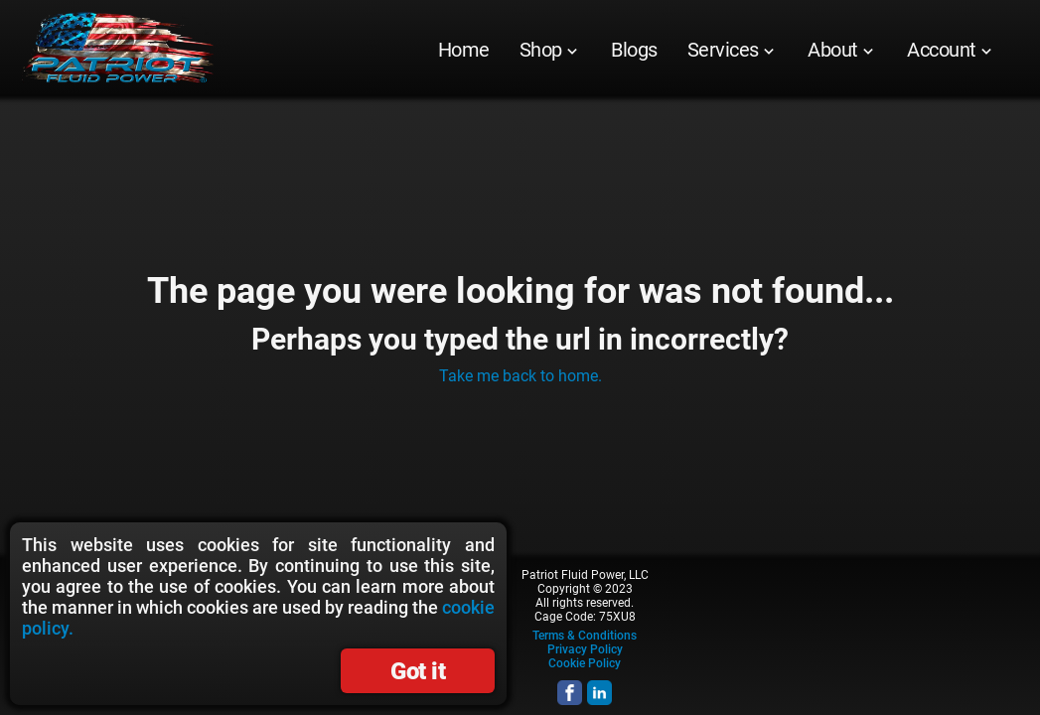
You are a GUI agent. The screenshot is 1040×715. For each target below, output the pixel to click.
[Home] (464, 50)
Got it (417, 671)
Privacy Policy (585, 649)
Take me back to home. (520, 375)
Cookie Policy (584, 663)
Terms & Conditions (584, 636)
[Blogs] (634, 50)
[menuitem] (464, 50)
